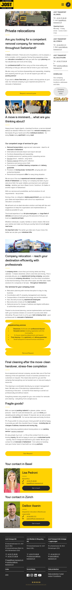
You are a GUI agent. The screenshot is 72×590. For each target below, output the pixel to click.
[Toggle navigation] (62, 4)
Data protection (53, 574)
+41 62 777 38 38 (61, 61)
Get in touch (36, 488)
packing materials (17, 431)
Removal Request (28, 353)
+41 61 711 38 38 (31, 481)
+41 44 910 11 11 (31, 516)
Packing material (12, 161)
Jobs (6, 575)
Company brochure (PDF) (61, 91)
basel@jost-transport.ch (35, 483)
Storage (9, 159)
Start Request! (28, 453)
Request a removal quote (28, 93)
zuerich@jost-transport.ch (35, 519)
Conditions (57, 576)
